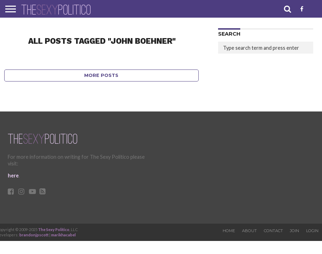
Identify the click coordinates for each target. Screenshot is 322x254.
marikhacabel (63, 234)
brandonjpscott (34, 234)
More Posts (101, 75)
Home (229, 230)
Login (312, 230)
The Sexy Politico (53, 229)
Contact (273, 230)
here (13, 176)
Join (294, 230)
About (249, 230)
